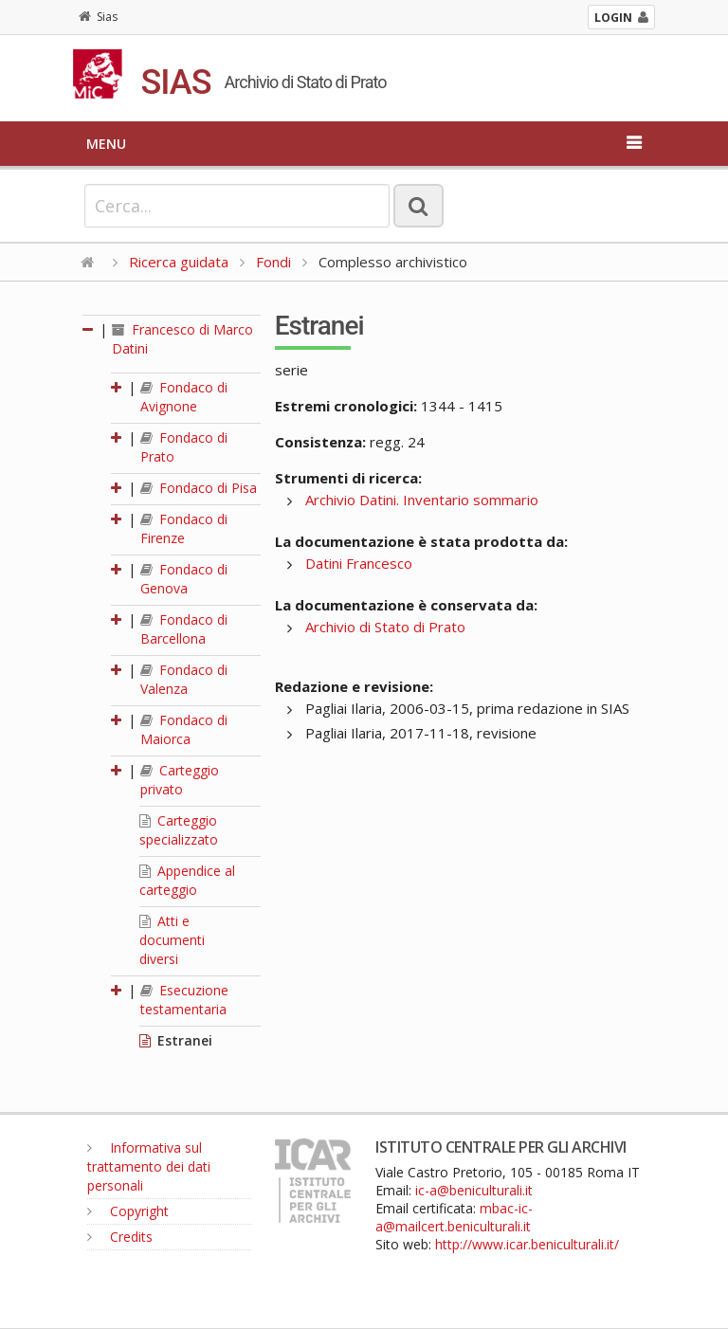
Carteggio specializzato (178, 829)
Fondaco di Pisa (198, 488)
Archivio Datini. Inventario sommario (421, 499)
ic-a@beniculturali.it (474, 1190)
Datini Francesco (358, 563)
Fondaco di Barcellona (184, 628)
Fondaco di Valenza (184, 679)
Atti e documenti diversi (172, 940)
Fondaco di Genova (184, 578)
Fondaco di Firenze (184, 528)
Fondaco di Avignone (184, 396)
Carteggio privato (179, 779)
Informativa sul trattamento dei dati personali (148, 1166)
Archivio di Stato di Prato (385, 626)
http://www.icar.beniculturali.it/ (527, 1244)
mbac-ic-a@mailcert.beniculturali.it (454, 1217)
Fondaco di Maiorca (184, 729)
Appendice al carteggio (187, 880)
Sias (98, 17)
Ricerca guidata (178, 261)
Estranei (175, 1040)
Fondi (273, 261)
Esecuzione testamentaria (184, 999)
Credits (120, 1237)
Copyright (128, 1211)
